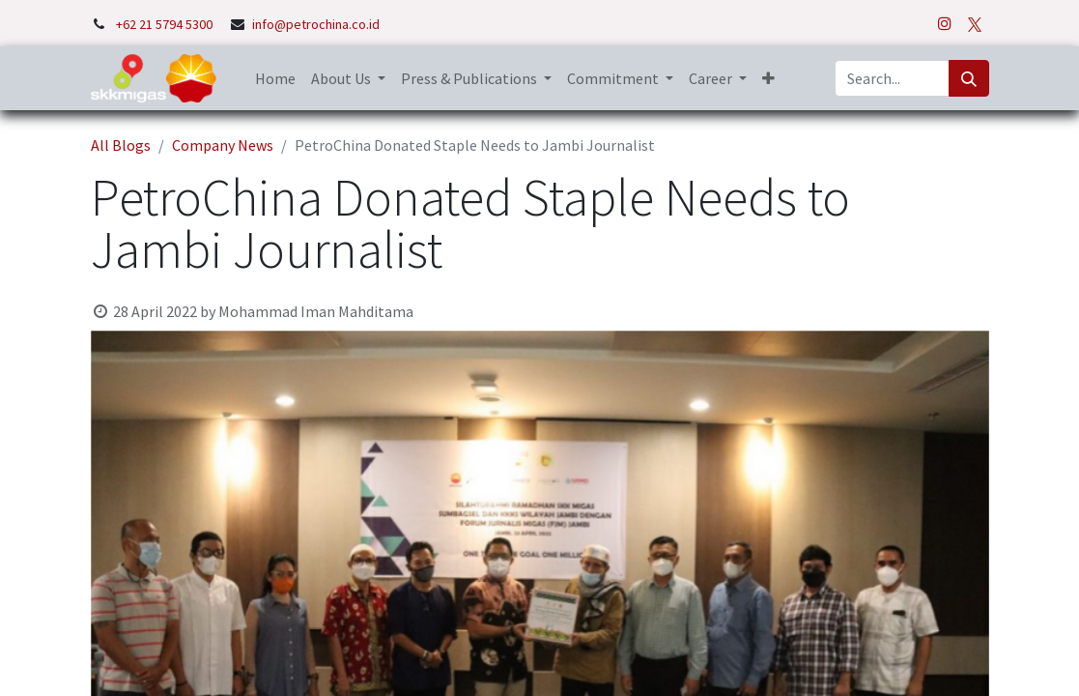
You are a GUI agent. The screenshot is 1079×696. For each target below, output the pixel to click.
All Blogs (121, 145)
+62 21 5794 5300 (165, 24)
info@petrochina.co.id (316, 24)
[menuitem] (275, 78)
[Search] (969, 78)
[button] (768, 78)
